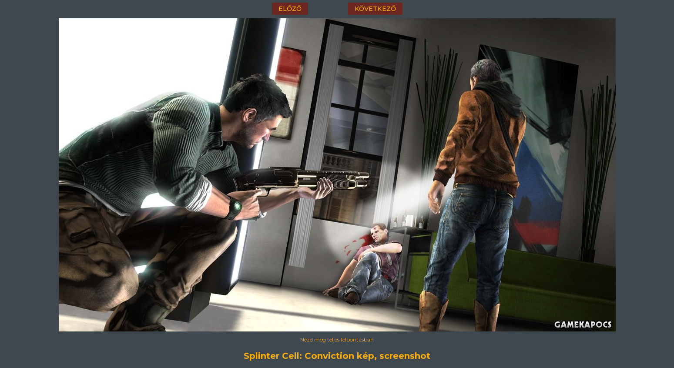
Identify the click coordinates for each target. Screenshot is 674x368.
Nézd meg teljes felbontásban (337, 339)
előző (290, 9)
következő (375, 9)
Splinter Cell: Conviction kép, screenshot (337, 356)
